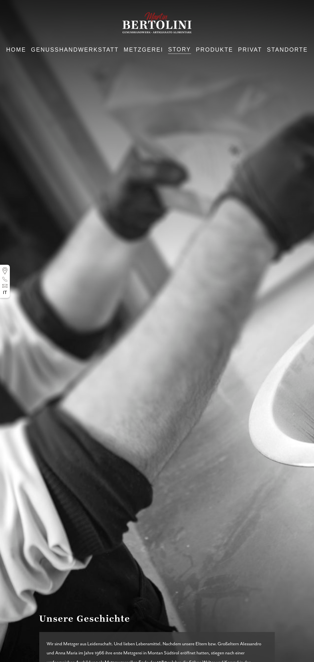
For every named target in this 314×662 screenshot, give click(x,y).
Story (179, 50)
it (5, 292)
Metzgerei (143, 50)
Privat (250, 50)
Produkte (214, 50)
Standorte (287, 50)
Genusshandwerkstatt (75, 50)
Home (16, 50)
